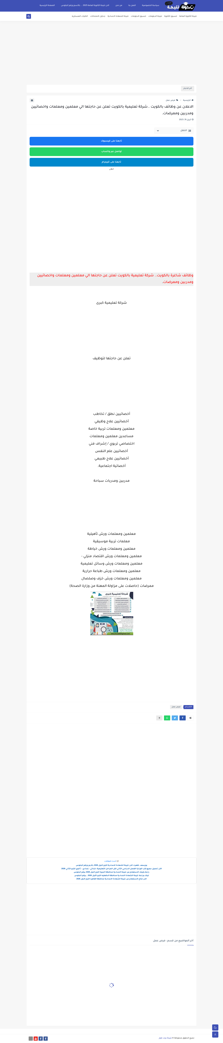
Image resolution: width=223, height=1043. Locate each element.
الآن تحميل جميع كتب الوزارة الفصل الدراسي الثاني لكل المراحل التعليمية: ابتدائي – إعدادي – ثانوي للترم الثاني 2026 (111, 869)
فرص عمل (172, 100)
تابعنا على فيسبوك (111, 141)
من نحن (118, 5)
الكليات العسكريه (80, 16)
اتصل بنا (132, 5)
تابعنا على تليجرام (111, 162)
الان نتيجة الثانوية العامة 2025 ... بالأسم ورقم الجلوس (85, 5)
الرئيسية (188, 100)
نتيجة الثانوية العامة (188, 16)
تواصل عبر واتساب (111, 151)
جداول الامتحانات (97, 16)
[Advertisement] (111, 60)
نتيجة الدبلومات (155, 16)
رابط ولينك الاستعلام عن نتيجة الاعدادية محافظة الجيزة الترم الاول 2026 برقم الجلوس (111, 872)
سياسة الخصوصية (150, 5)
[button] (182, 717)
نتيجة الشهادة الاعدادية (118, 16)
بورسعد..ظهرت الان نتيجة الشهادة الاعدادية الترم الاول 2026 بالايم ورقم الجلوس (111, 866)
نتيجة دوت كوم (165, 1038)
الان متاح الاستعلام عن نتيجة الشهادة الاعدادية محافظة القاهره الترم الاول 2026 (111, 879)
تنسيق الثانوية (170, 16)
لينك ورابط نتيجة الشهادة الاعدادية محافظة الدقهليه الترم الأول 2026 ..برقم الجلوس (111, 876)
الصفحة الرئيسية (47, 5)
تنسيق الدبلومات (138, 16)
